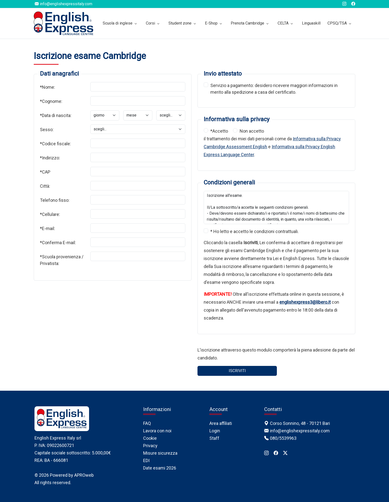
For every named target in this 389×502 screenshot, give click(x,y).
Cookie (150, 438)
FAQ (147, 423)
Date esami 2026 (159, 468)
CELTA (283, 23)
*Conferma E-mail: (58, 242)
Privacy (150, 445)
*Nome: (47, 87)
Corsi (150, 23)
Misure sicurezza (160, 453)
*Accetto (219, 131)
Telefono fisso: (54, 200)
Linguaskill (311, 23)
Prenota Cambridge (247, 23)
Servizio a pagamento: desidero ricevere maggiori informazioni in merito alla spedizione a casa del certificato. (274, 89)
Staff (214, 438)
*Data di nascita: (55, 115)
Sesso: (47, 129)
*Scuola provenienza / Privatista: (61, 260)
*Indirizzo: (50, 157)
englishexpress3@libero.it (305, 302)
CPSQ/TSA (337, 23)
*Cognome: (51, 101)
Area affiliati (220, 423)
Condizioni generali (229, 182)
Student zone (180, 23)
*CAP (45, 172)
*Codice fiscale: (55, 143)
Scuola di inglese (117, 23)
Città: (45, 186)
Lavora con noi (157, 430)
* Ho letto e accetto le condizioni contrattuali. (254, 231)
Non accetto (252, 131)
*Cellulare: (50, 214)
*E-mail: (47, 228)
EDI (146, 460)
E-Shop (211, 23)
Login (214, 430)
